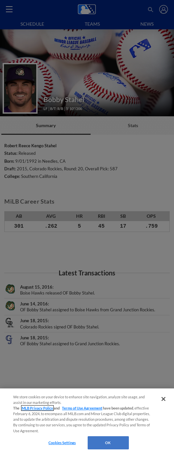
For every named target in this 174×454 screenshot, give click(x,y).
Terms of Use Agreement (82, 408)
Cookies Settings (62, 442)
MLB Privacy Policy (37, 408)
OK (108, 442)
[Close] (163, 399)
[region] (87, 421)
